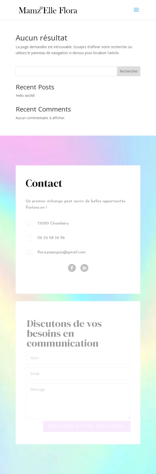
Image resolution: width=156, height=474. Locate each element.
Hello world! (25, 95)
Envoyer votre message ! (86, 426)
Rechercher (129, 71)
